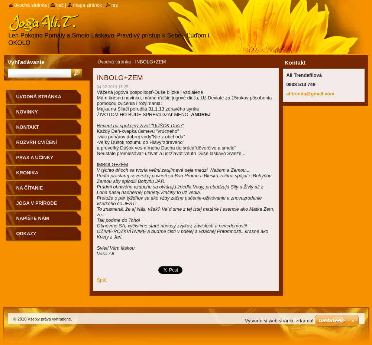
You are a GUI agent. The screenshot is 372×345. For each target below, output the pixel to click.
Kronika (27, 172)
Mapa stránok (87, 5)
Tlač (60, 5)
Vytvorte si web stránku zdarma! (279, 320)
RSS (114, 5)
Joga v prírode (36, 203)
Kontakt (27, 127)
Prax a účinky (35, 157)
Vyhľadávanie (26, 62)
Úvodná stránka (114, 62)
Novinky (27, 112)
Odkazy (26, 233)
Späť (102, 280)
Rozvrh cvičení (36, 142)
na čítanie (29, 188)
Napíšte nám (32, 218)
